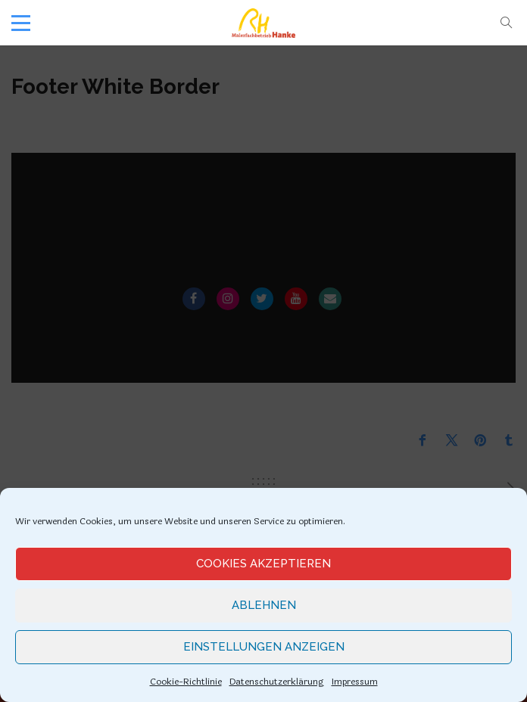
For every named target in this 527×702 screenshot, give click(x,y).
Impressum (355, 681)
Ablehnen (264, 605)
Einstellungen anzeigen (264, 647)
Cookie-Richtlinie (186, 681)
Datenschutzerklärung (276, 681)
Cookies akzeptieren (263, 563)
